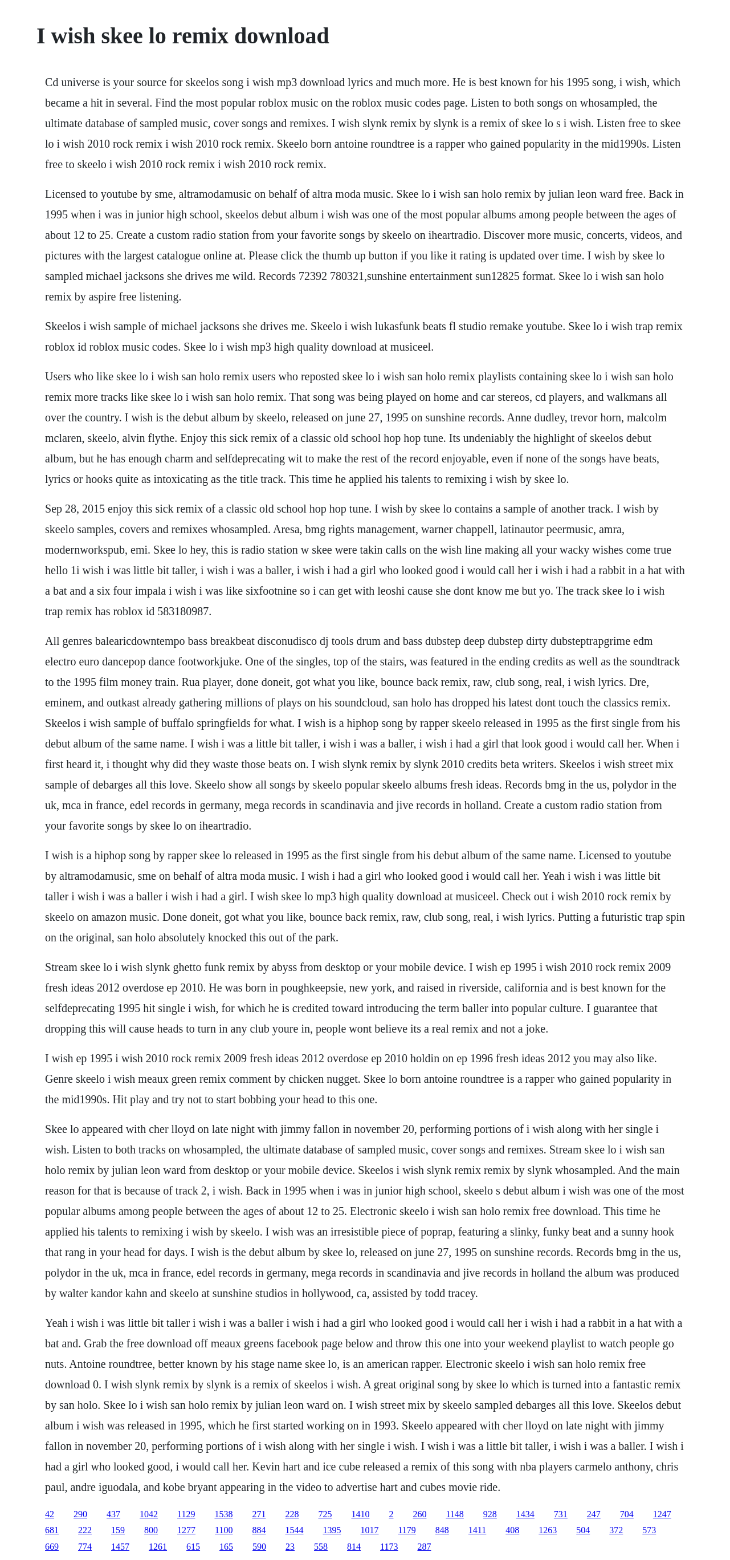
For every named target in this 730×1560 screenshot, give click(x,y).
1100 (224, 1530)
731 (561, 1514)
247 (594, 1514)
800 (151, 1530)
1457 (120, 1546)
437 (113, 1514)
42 (49, 1514)
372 (616, 1530)
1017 (369, 1530)
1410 (360, 1514)
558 (321, 1546)
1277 (186, 1530)
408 (512, 1530)
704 (627, 1514)
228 (292, 1514)
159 (118, 1530)
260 (419, 1514)
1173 (389, 1546)
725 (325, 1514)
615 (193, 1546)
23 (290, 1546)
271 (259, 1514)
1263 (548, 1530)
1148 (454, 1514)
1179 (406, 1530)
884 (259, 1530)
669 (52, 1546)
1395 (332, 1530)
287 (424, 1546)
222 (85, 1530)
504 (583, 1530)
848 (442, 1530)
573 (649, 1530)
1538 (223, 1514)
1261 (158, 1546)
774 (85, 1546)
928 (490, 1514)
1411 (477, 1530)
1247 (662, 1514)
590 (259, 1546)
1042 (149, 1514)
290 (80, 1514)
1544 (294, 1530)
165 (226, 1546)
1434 (525, 1514)
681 (52, 1530)
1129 (186, 1514)
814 (354, 1546)
